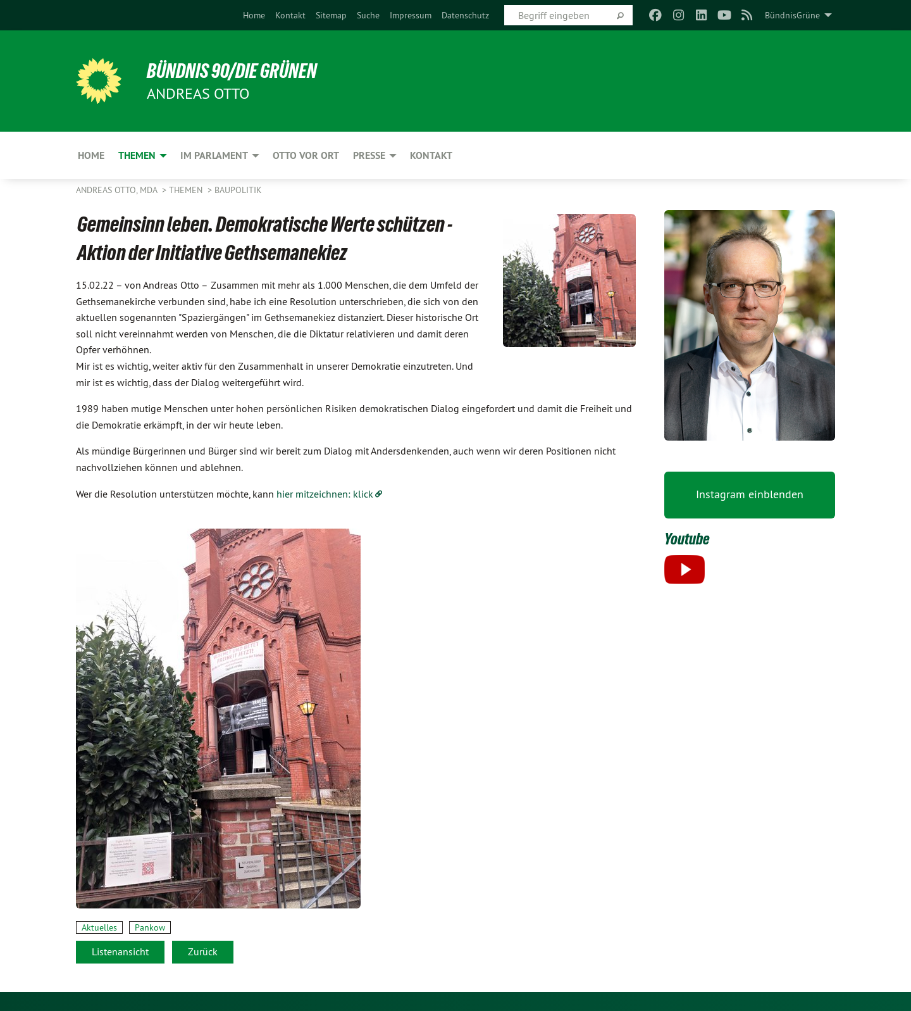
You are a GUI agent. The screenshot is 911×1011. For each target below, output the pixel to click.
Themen (187, 190)
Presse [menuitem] (369, 155)
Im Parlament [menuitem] (214, 155)
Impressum (410, 15)
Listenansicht (120, 951)
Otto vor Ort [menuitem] (306, 155)
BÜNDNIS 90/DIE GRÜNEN (232, 71)
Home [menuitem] (91, 155)
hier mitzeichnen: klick (324, 493)
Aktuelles (99, 927)
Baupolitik (238, 190)
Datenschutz (465, 15)
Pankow (150, 927)
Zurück (203, 951)
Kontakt (290, 15)
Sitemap (331, 15)
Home (254, 15)
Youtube (687, 539)
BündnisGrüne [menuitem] (792, 15)
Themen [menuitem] (137, 155)
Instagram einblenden (749, 494)
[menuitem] (254, 15)
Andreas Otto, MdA (117, 190)
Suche (368, 15)
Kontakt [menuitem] (431, 155)
